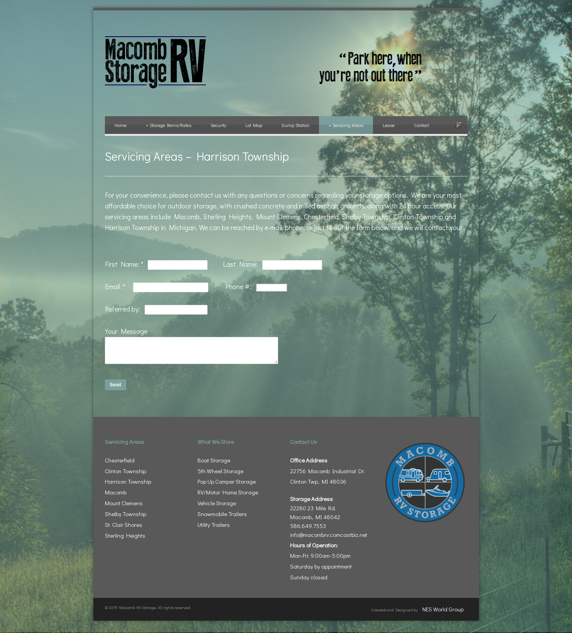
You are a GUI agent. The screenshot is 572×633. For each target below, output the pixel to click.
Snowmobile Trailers (222, 518)
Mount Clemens (124, 507)
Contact (421, 125)
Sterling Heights (125, 540)
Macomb (116, 497)
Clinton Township (125, 475)
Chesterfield (120, 465)
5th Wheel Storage (220, 475)
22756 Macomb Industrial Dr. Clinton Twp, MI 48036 (327, 475)
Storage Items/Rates (168, 125)
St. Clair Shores (123, 529)
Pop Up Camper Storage (226, 486)
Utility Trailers (213, 529)
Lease (389, 125)
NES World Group (443, 614)
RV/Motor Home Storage (227, 497)
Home (121, 125)
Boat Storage (213, 465)
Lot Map (253, 125)
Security (218, 125)
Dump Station (295, 125)
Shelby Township (125, 518)
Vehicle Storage (216, 507)
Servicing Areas (346, 125)
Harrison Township (128, 486)
